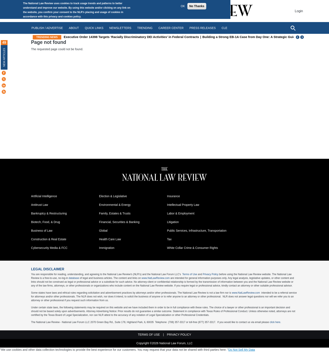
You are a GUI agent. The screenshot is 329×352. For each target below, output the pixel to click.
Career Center (171, 28)
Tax (169, 239)
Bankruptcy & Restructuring (49, 213)
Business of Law (41, 230)
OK (183, 6)
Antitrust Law (39, 204)
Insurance (173, 196)
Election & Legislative (113, 196)
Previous (298, 37)
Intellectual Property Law (183, 204)
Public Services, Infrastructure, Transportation (196, 230)
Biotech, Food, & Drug (45, 222)
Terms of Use (189, 274)
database (74, 278)
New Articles (4, 57)
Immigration (106, 248)
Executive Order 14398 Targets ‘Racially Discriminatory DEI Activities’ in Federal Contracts (165, 37)
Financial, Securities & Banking (119, 222)
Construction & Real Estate (48, 239)
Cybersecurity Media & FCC (49, 248)
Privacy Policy (210, 274)
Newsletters (120, 28)
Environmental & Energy (115, 204)
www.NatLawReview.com (156, 278)
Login (299, 11)
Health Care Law (110, 239)
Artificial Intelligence (44, 196)
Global (103, 230)
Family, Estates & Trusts (115, 213)
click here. (275, 322)
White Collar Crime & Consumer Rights (192, 248)
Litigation (173, 222)
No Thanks (196, 6)
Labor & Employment (181, 213)
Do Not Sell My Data (241, 349)
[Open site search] (292, 28)
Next (302, 37)
